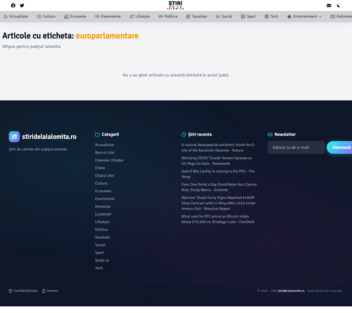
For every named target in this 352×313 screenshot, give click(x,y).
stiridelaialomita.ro (291, 291)
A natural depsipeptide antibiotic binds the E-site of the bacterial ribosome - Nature (218, 147)
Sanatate (102, 237)
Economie (103, 191)
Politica (101, 229)
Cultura (101, 183)
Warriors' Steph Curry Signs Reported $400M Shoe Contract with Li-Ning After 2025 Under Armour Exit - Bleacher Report (219, 203)
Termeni (50, 291)
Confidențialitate (23, 291)
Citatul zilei (104, 175)
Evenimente (105, 198)
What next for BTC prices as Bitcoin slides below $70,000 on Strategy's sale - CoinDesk (218, 219)
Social (100, 245)
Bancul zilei (104, 152)
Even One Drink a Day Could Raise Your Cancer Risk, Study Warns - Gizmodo (219, 187)
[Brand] (46, 136)
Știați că (102, 260)
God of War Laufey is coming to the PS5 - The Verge (218, 174)
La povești (103, 214)
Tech (99, 268)
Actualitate (104, 144)
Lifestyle (102, 221)
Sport (99, 252)
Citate (100, 168)
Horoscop (102, 206)
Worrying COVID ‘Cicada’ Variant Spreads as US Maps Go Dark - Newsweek (217, 161)
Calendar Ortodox (109, 160)
